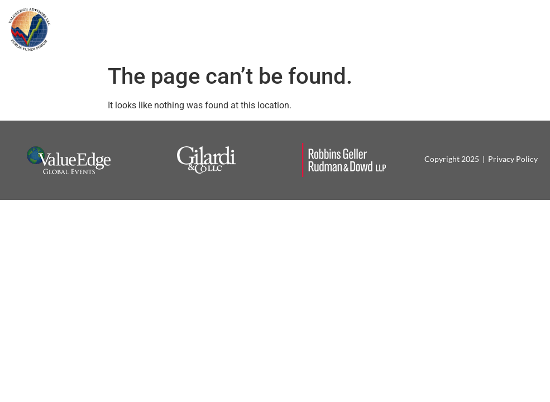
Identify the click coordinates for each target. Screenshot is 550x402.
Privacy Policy (513, 159)
